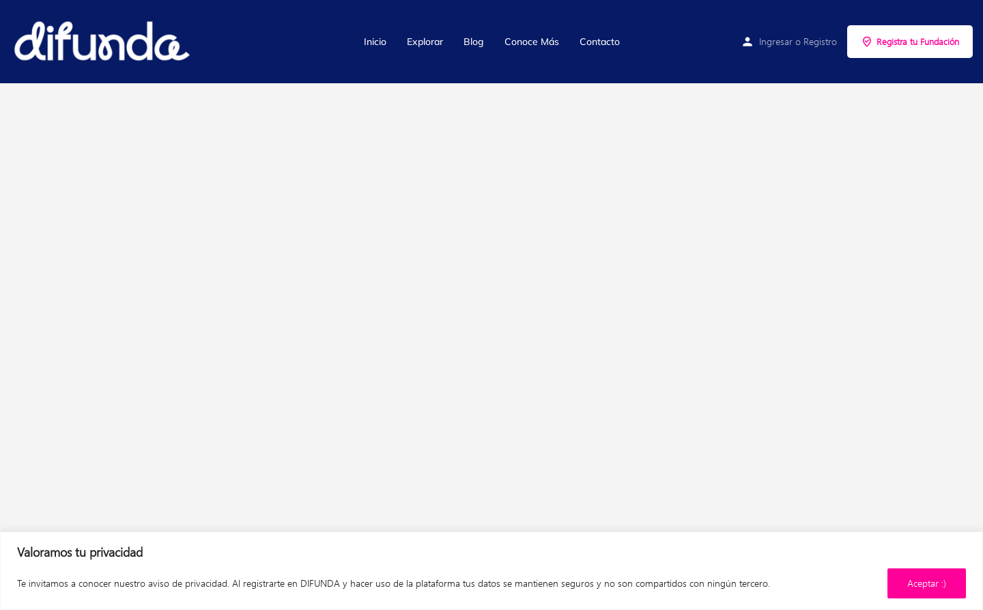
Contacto (600, 41)
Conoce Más (531, 41)
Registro (820, 41)
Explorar (425, 41)
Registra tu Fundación (910, 41)
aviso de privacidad (187, 583)
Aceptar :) (926, 583)
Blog (474, 41)
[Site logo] (103, 41)
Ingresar (776, 41)
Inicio (375, 41)
